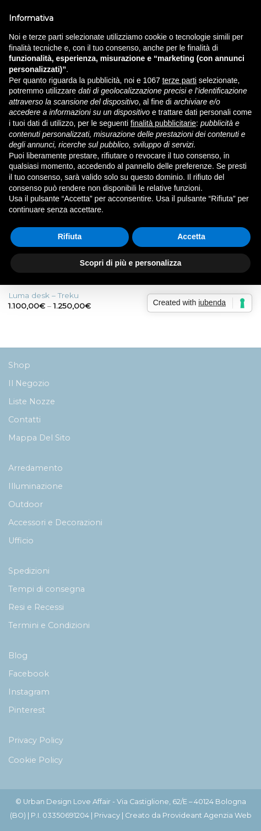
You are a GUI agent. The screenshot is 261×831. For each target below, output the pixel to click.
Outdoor (25, 504)
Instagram (29, 692)
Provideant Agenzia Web (207, 815)
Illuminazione (35, 486)
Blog (18, 656)
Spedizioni (29, 571)
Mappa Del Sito (39, 438)
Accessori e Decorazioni (55, 522)
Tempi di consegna (46, 589)
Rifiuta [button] (70, 236)
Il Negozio (29, 383)
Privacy (107, 815)
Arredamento (35, 468)
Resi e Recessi (36, 607)
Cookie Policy (35, 760)
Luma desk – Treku (43, 295)
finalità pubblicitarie (163, 123)
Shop (19, 365)
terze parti (179, 80)
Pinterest (26, 710)
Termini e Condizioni (49, 625)
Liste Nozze (31, 401)
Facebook (28, 674)
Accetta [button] (191, 236)
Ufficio (21, 541)
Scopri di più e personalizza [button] (130, 262)
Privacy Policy (35, 740)
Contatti (24, 420)
